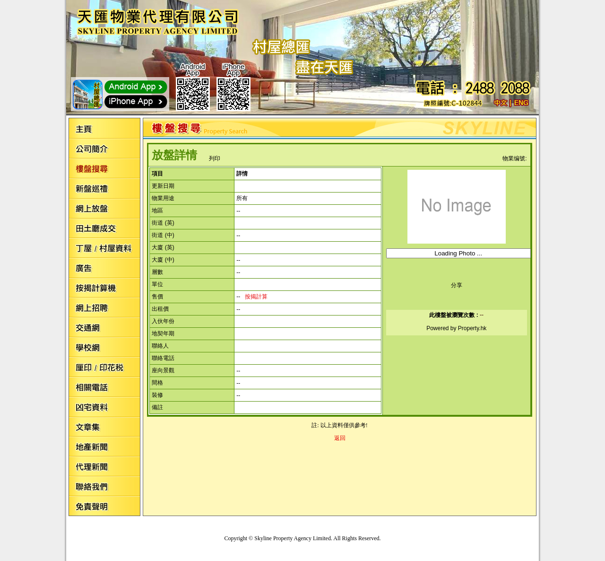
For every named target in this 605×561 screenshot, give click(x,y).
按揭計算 (256, 296)
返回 (340, 438)
